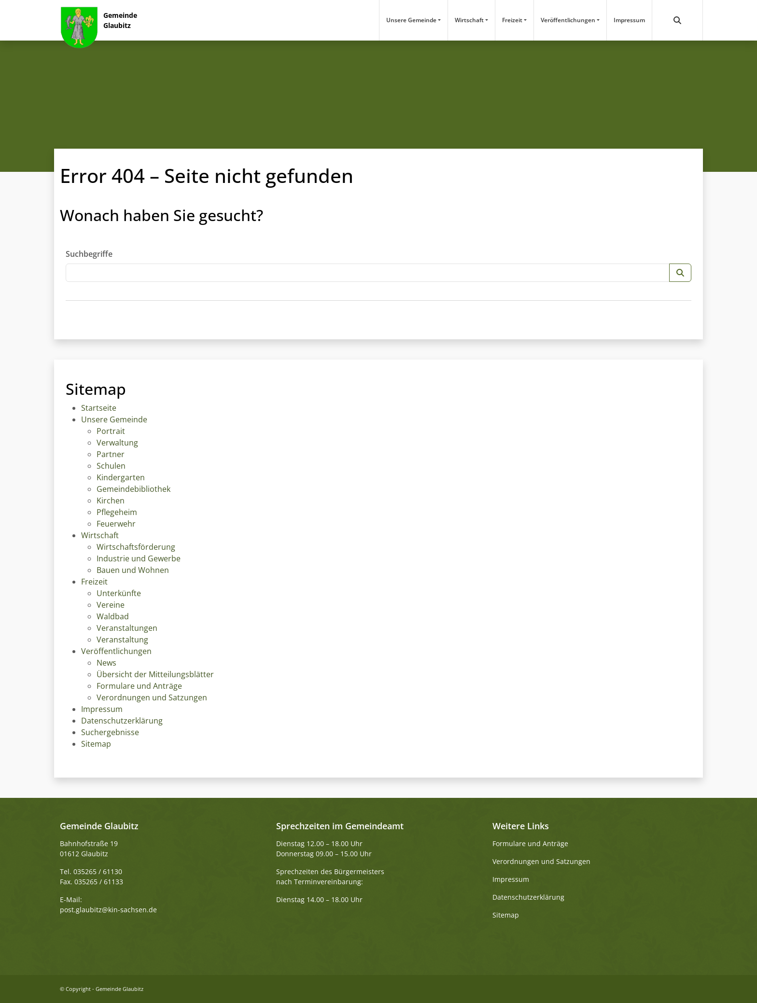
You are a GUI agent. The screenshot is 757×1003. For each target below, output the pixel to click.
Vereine (111, 604)
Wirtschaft (469, 20)
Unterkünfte (119, 593)
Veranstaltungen (127, 628)
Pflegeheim (117, 512)
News (106, 662)
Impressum (629, 20)
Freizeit (512, 20)
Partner (111, 454)
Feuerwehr (116, 523)
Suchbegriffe (89, 254)
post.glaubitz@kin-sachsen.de (108, 909)
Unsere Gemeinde (411, 20)
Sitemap (96, 743)
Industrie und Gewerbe (139, 558)
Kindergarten (121, 477)
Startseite (98, 408)
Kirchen (111, 500)
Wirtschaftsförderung (136, 547)
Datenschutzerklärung (122, 720)
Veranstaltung (122, 639)
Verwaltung (117, 442)
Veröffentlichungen (568, 20)
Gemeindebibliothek (133, 489)
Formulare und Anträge (139, 686)
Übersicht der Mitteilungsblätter (155, 674)
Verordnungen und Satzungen (152, 697)
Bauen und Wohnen (133, 570)
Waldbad (113, 616)
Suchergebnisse (110, 732)
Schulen (111, 465)
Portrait (111, 431)
